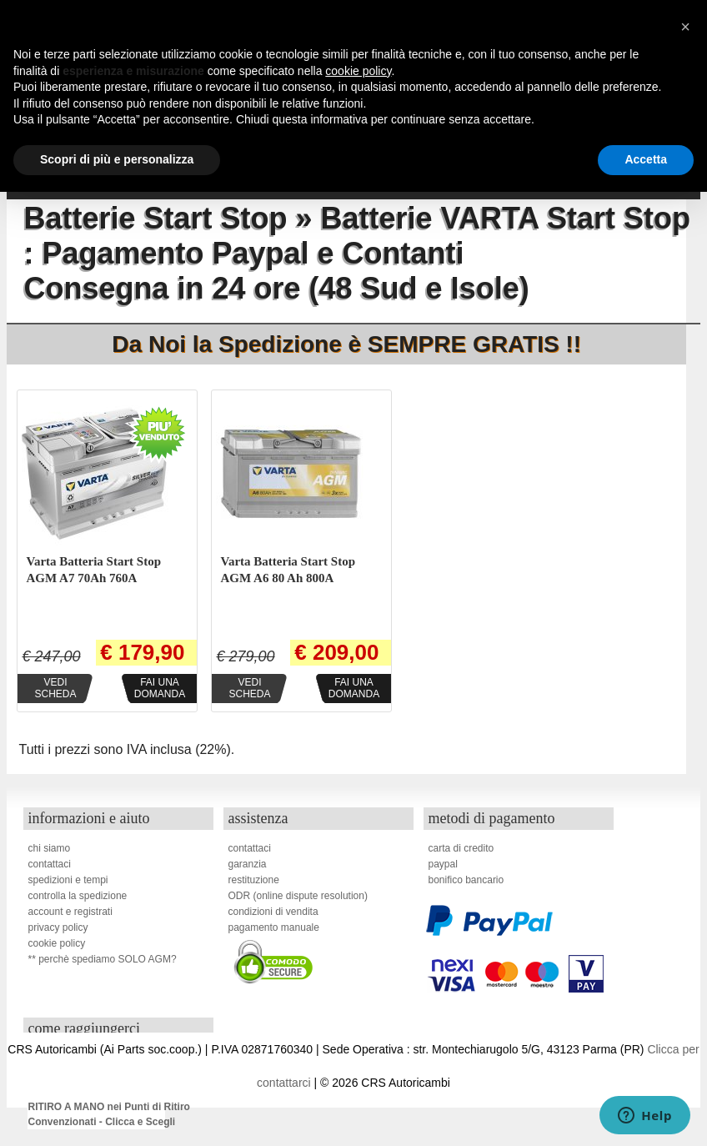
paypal (442, 864)
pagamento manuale (273, 927)
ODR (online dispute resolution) (297, 896)
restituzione (253, 880)
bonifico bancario (466, 880)
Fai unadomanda (159, 688)
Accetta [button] (645, 159)
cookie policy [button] (358, 71)
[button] (685, 26)
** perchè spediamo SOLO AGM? (102, 959)
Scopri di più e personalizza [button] (116, 159)
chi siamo (49, 848)
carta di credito (461, 848)
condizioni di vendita (273, 911)
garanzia (247, 864)
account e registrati (70, 911)
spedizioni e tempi (68, 880)
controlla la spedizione (77, 896)
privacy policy (58, 927)
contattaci (49, 864)
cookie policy (56, 943)
